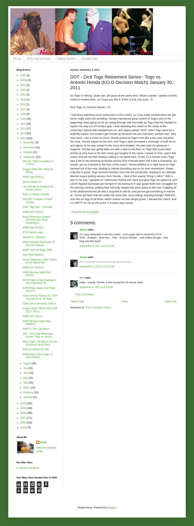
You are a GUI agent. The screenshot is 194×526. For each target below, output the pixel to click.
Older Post (170, 301)
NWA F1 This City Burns (36, 328)
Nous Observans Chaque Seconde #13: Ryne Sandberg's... (37, 219)
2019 (23, 104)
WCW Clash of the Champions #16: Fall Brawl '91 (39, 282)
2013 (23, 128)
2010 (23, 403)
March (27, 387)
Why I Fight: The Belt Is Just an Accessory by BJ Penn (40, 343)
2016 (23, 114)
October (28, 152)
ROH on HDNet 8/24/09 (36, 194)
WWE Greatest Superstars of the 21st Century (39, 243)
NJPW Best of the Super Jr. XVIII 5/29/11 (38, 356)
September (29, 157)
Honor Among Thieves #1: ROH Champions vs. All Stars (40, 297)
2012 (23, 133)
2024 (23, 80)
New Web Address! (33, 254)
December (29, 142)
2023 (23, 85)
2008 (23, 412)
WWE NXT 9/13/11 (33, 267)
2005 (23, 427)
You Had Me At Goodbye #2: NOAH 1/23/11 (38, 188)
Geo (81, 277)
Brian (43, 442)
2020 (23, 99)
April (26, 382)
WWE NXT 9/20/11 (33, 212)
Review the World (29, 468)
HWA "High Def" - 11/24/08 (37, 207)
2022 (23, 89)
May (26, 377)
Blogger (112, 507)
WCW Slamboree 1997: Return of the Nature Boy (40, 261)
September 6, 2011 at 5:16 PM (96, 287)
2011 (23, 138)
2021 (23, 94)
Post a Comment (84, 294)
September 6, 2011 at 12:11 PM (96, 246)
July (25, 368)
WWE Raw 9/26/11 (33, 176)
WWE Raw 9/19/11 (33, 227)
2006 (23, 422)
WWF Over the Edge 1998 (37, 250)
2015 (23, 118)
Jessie (83, 229)
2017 (23, 109)
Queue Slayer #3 (32, 181)
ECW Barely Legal (33, 232)
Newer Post (77, 301)
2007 (23, 417)
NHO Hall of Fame (39, 58)
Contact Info (90, 58)
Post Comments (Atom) (98, 307)
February (28, 392)
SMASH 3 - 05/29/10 (34, 237)
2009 (23, 408)
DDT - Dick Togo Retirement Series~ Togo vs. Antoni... (38, 335)
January (28, 397)
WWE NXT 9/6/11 (32, 316)
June (26, 373)
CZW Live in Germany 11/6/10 (39, 303)
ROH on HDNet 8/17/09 (36, 349)
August (27, 363)
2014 (23, 123)
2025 (23, 75)
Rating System (66, 58)
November (29, 147)
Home (17, 58)
